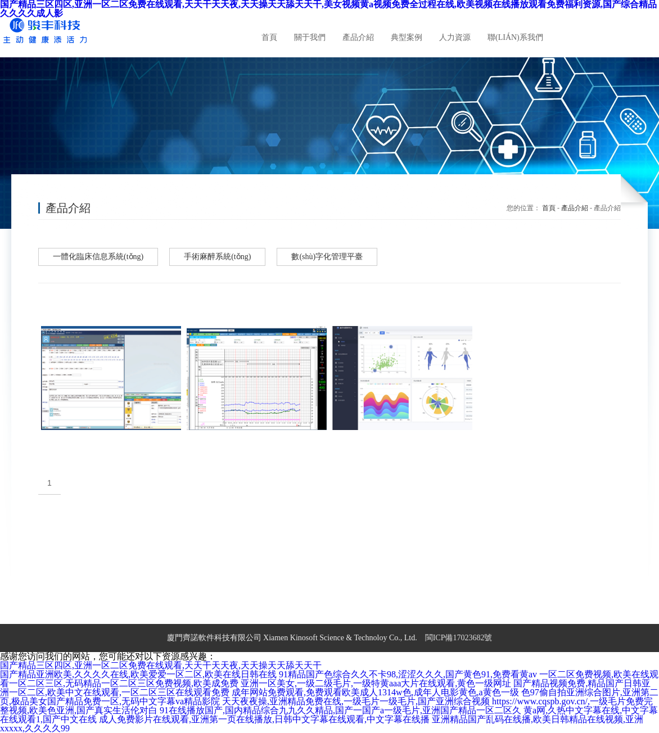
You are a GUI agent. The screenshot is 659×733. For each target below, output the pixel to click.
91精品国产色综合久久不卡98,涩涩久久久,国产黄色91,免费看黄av (408, 674)
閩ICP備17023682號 (459, 638)
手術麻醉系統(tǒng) (217, 256)
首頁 (549, 208)
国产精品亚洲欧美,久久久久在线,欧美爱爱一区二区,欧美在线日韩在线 (138, 674)
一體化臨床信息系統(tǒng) (98, 256)
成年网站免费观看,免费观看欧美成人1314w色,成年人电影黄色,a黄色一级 (375, 692)
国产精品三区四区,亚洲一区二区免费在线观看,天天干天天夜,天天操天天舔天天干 (161, 665)
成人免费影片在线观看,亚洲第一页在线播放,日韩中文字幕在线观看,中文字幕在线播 (264, 719)
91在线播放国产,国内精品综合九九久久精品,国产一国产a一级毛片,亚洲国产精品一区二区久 (340, 710)
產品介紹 (574, 208)
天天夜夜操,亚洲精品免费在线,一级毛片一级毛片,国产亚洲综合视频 (356, 701)
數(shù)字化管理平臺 (327, 256)
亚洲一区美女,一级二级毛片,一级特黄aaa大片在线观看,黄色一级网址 (376, 683)
